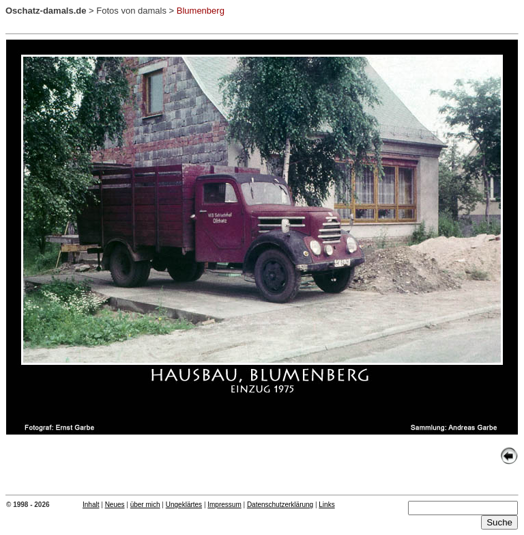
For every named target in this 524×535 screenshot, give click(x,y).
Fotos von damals (131, 10)
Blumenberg (200, 10)
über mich (145, 504)
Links (326, 504)
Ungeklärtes (184, 504)
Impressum (224, 504)
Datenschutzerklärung (280, 504)
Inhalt (91, 504)
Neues (115, 504)
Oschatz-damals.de (46, 10)
